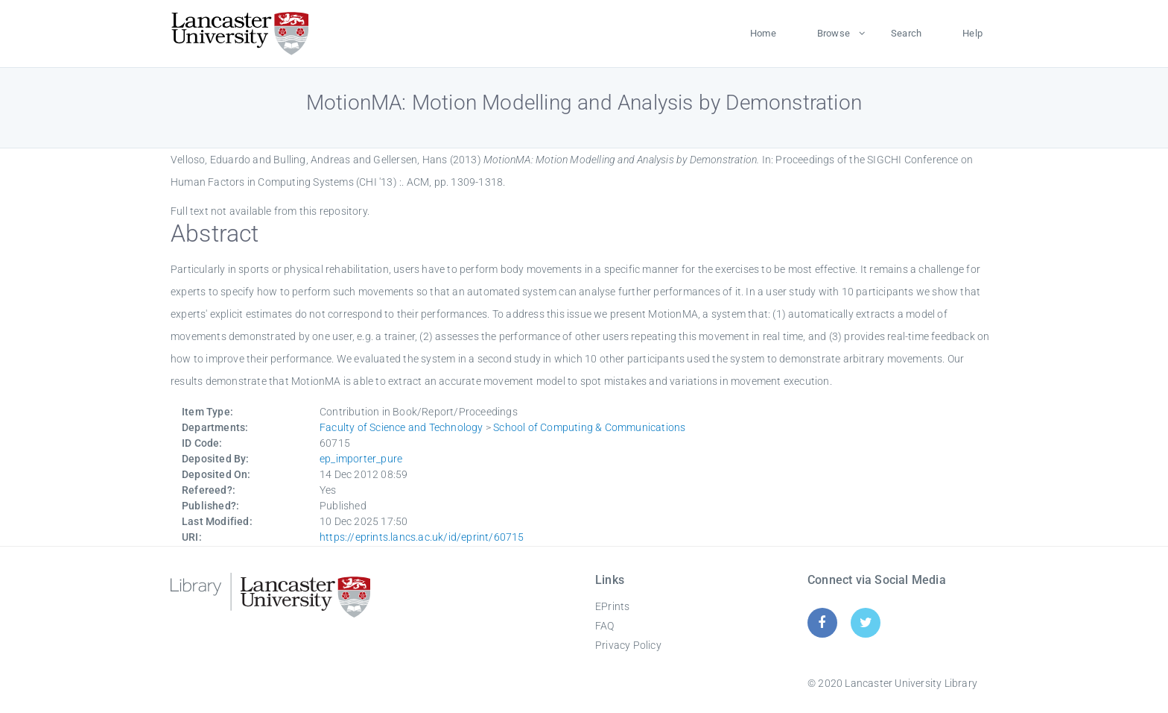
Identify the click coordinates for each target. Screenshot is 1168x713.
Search (906, 33)
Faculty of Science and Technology (401, 427)
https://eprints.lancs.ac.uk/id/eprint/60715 (422, 537)
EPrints (612, 606)
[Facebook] (822, 622)
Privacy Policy (628, 645)
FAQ (605, 626)
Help (972, 33)
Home (763, 33)
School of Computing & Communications (589, 427)
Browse (833, 33)
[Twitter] (866, 622)
